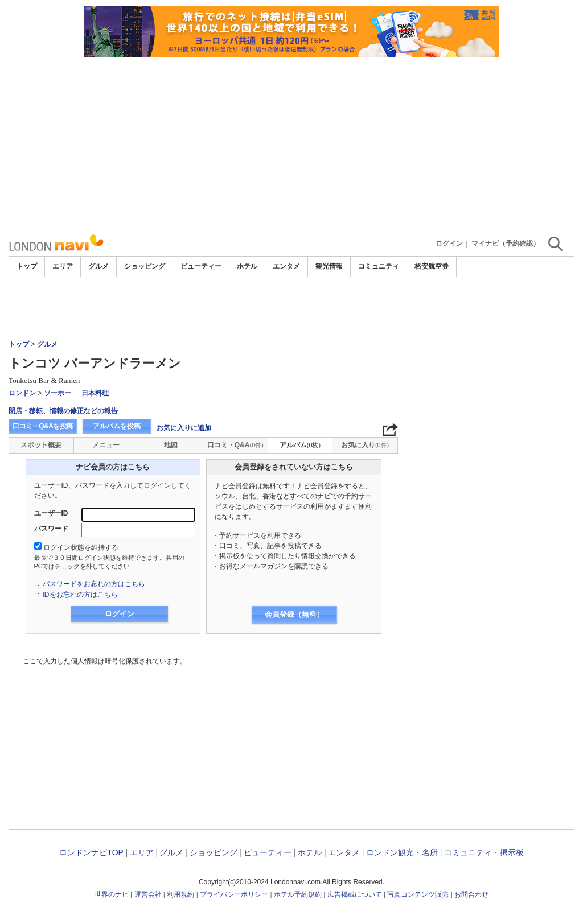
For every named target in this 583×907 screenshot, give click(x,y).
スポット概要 (40, 445)
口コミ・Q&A (235, 445)
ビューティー (200, 266)
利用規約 (180, 894)
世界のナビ (112, 894)
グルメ (98, 266)
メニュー (106, 445)
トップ (27, 266)
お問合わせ (471, 894)
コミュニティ (378, 266)
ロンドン (22, 393)
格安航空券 (431, 266)
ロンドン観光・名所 (402, 852)
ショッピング (144, 266)
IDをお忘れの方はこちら (80, 595)
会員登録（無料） (294, 614)
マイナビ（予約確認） (505, 244)
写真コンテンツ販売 (418, 894)
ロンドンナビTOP (91, 852)
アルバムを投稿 (117, 426)
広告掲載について (354, 894)
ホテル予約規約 (298, 894)
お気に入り (365, 445)
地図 (171, 445)
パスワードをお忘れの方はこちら (94, 584)
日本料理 (95, 393)
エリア (62, 266)
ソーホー (57, 393)
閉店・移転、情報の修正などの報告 (63, 411)
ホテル (247, 266)
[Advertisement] (291, 142)
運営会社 (148, 894)
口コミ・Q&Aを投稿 (43, 426)
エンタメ (286, 266)
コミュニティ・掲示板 (484, 852)
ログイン (449, 244)
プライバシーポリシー (234, 894)
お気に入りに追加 (184, 428)
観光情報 (329, 266)
